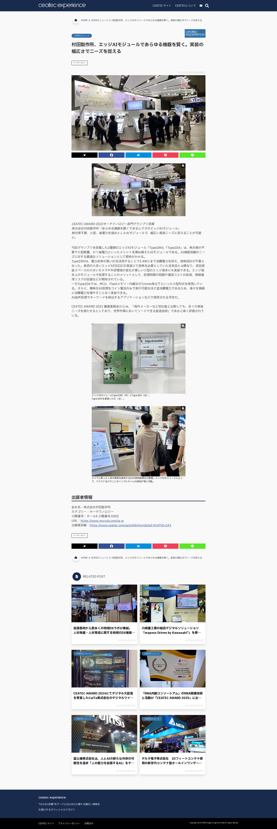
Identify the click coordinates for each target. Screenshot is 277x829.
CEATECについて (212, 6)
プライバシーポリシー (69, 823)
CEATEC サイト (188, 6)
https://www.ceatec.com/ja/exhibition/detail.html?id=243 (130, 525)
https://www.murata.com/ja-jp (102, 521)
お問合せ (88, 823)
